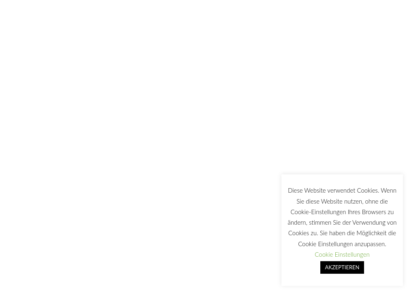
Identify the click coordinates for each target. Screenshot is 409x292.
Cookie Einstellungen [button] (342, 254)
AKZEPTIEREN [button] (342, 267)
